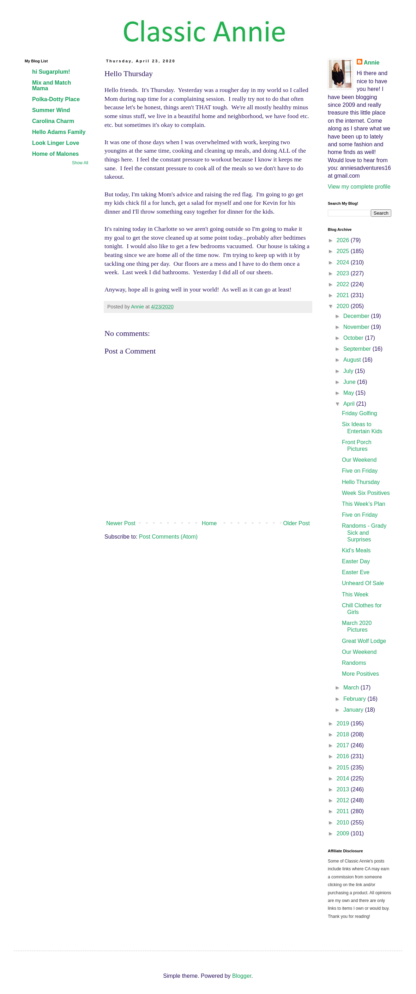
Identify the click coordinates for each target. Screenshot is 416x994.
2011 (344, 811)
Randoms (354, 663)
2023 (344, 273)
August (352, 360)
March (352, 688)
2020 (344, 306)
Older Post (296, 523)
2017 (344, 745)
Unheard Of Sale (363, 583)
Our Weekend (359, 460)
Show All (80, 162)
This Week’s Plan (363, 504)
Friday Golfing (359, 413)
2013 (344, 789)
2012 (344, 800)
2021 (344, 295)
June (350, 382)
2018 (344, 734)
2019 (344, 723)
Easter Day (356, 561)
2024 (344, 262)
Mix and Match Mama (51, 85)
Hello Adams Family (58, 132)
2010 (344, 823)
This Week (355, 594)
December (357, 316)
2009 (344, 833)
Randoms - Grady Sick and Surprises (364, 532)
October (354, 338)
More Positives (360, 674)
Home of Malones (55, 154)
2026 (344, 240)
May (349, 393)
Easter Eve (355, 572)
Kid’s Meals (356, 550)
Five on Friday (360, 471)
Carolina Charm (53, 121)
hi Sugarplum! (51, 72)
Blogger (241, 976)
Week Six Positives (366, 493)
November (357, 327)
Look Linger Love (55, 143)
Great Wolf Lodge (364, 641)
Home (209, 523)
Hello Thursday (361, 482)
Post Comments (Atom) (168, 537)
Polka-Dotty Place (56, 99)
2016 (344, 756)
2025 (344, 251)
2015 (344, 768)
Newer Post (120, 523)
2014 (344, 778)
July (349, 371)
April (349, 404)
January (354, 710)
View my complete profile (359, 187)
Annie (371, 63)
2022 (344, 284)
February (355, 699)
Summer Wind (51, 110)
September (358, 349)
